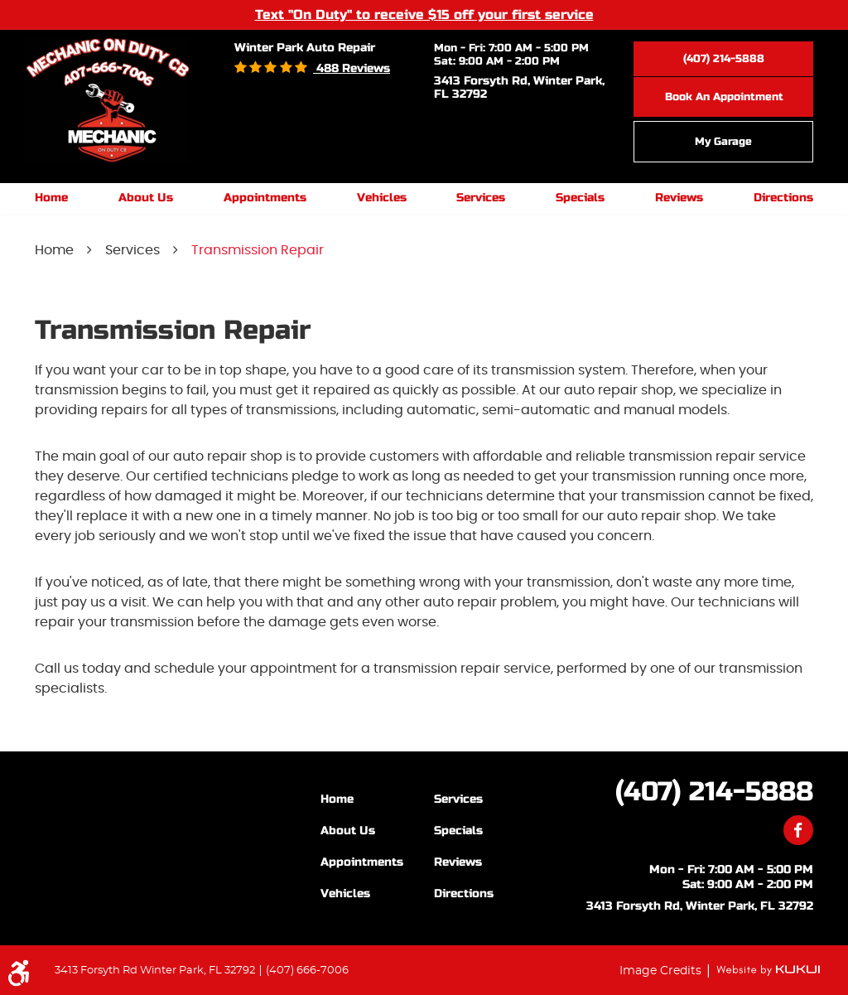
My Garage (723, 141)
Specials (580, 198)
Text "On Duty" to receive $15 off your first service (424, 14)
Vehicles (382, 198)
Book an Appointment (724, 97)
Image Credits (662, 970)
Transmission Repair (257, 250)
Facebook (798, 830)
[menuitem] (51, 198)
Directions (783, 198)
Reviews (679, 198)
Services (480, 198)
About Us (145, 198)
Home (51, 198)
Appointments (265, 198)
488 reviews (351, 68)
